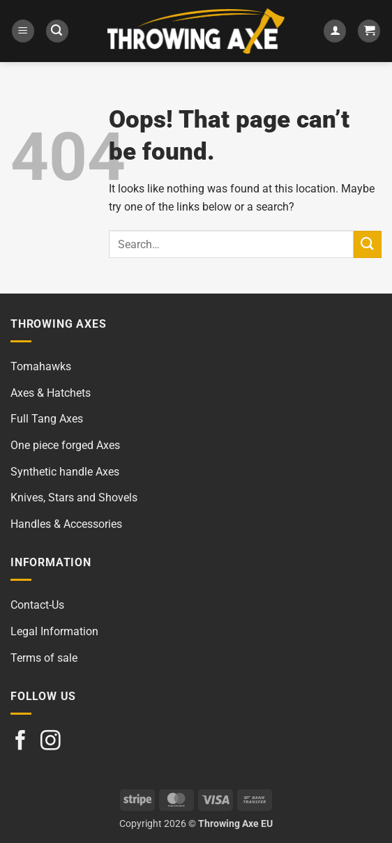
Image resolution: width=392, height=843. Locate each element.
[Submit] (368, 244)
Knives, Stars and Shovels (73, 497)
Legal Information (54, 631)
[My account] (335, 31)
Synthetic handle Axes (64, 471)
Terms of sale (43, 657)
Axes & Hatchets (50, 393)
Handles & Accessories (66, 524)
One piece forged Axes (65, 445)
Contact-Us (37, 605)
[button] (23, 31)
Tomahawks (40, 366)
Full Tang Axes (46, 418)
